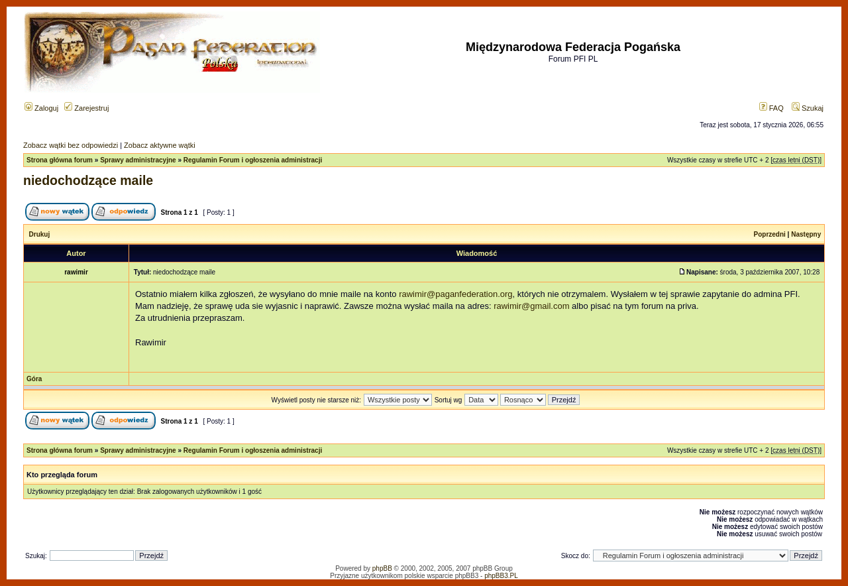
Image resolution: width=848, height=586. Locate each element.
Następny (806, 234)
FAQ (771, 108)
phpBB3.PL (501, 575)
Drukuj (39, 234)
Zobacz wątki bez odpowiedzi (70, 145)
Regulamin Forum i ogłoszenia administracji (253, 160)
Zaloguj (41, 108)
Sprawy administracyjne (138, 160)
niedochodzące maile (88, 180)
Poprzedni (770, 234)
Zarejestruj (86, 108)
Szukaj (807, 108)
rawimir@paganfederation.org (455, 294)
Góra (34, 378)
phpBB (382, 568)
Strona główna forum (59, 160)
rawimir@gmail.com (531, 306)
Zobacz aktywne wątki (159, 145)
